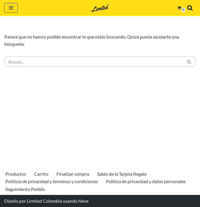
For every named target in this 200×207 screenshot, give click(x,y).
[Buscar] (190, 8)
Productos (15, 174)
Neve (83, 201)
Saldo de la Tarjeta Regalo (122, 174)
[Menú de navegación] (11, 8)
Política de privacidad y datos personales (146, 181)
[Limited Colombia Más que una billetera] (100, 8)
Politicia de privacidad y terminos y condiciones (51, 181)
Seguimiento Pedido (25, 189)
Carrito (41, 174)
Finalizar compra (72, 174)
